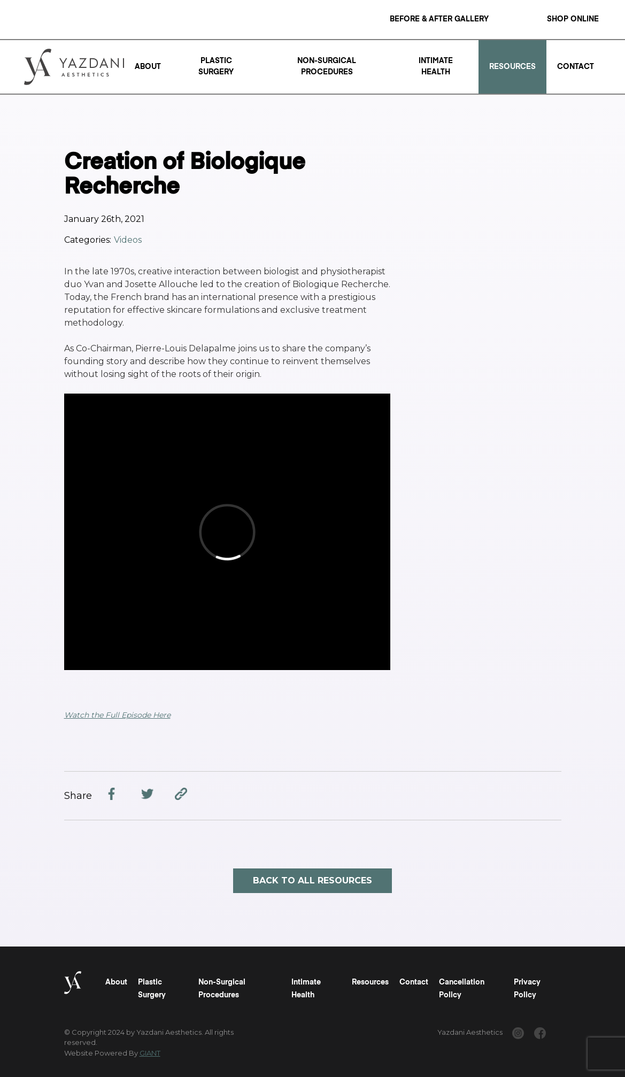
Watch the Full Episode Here (117, 715)
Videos (128, 240)
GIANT (150, 1053)
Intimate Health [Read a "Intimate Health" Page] (436, 66)
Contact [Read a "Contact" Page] (575, 67)
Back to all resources (312, 880)
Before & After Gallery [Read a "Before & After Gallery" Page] (439, 19)
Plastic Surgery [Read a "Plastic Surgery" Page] (216, 66)
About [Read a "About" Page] (148, 67)
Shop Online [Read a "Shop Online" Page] (573, 19)
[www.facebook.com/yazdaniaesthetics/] (540, 1035)
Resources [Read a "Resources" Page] (512, 67)
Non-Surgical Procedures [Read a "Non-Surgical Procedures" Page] (326, 66)
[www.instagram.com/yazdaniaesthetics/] (518, 1035)
